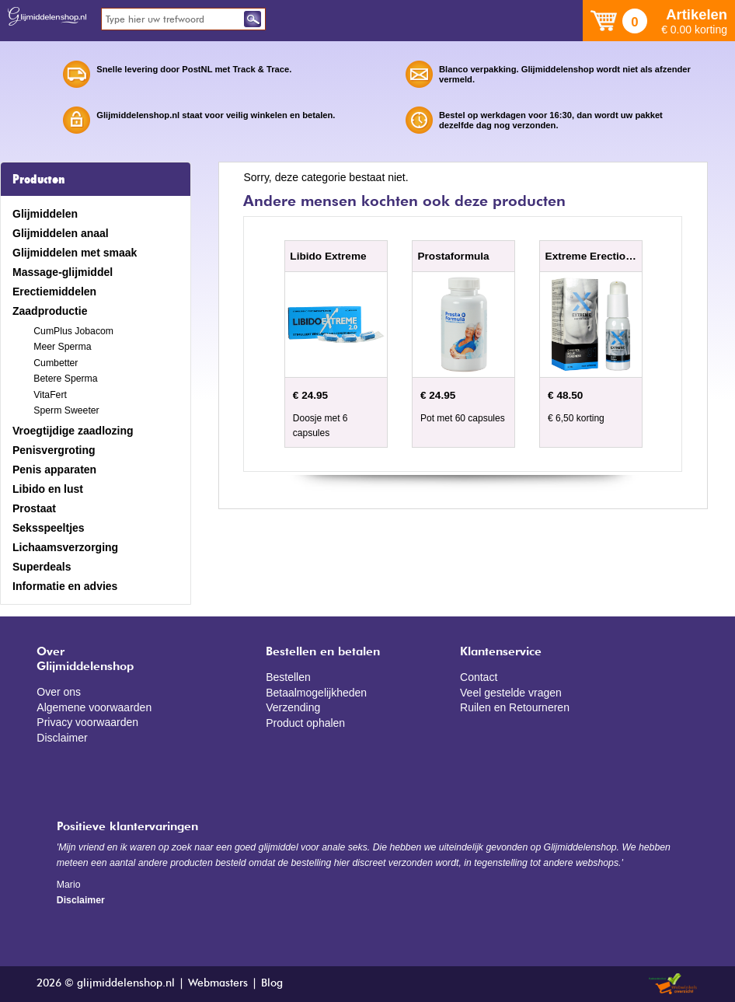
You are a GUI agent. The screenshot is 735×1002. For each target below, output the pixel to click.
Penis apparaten (54, 469)
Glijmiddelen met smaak (74, 252)
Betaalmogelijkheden (316, 692)
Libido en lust (47, 489)
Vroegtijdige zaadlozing (73, 430)
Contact (478, 677)
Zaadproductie (49, 311)
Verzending (293, 707)
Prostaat (34, 508)
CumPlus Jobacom (73, 331)
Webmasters (218, 983)
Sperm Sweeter (66, 410)
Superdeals (41, 566)
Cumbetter (55, 363)
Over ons (59, 692)
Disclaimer (62, 737)
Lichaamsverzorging (65, 547)
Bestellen (288, 677)
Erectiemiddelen (54, 291)
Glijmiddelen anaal (60, 233)
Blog (272, 983)
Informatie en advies (64, 586)
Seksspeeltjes (48, 528)
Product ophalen (305, 723)
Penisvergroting (54, 450)
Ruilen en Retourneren (515, 707)
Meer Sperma (62, 346)
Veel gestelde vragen (511, 692)
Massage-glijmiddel (62, 272)
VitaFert (50, 394)
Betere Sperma (65, 378)
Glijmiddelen (45, 214)
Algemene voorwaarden (94, 707)
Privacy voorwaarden (87, 722)
